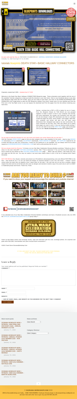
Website (4, 296)
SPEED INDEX (16, 139)
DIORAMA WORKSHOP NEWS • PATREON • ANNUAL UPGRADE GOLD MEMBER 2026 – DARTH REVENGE (12, 350)
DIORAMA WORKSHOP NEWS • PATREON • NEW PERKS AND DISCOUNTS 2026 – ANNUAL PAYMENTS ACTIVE (12, 325)
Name (4, 288)
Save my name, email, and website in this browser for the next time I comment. (32, 299)
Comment (5, 268)
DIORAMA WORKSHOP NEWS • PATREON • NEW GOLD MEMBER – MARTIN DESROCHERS (13, 373)
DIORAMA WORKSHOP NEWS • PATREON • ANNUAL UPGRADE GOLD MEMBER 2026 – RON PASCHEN (12, 337)
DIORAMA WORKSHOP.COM (37, 390)
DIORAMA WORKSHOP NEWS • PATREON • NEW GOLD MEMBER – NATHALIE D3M (13, 362)
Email (4, 292)
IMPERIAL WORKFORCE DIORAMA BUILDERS (52, 57)
